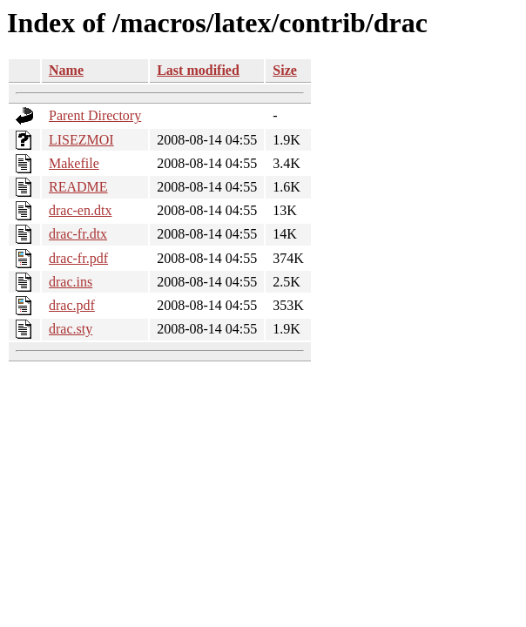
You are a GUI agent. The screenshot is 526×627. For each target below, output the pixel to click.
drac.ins (70, 281)
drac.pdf (72, 305)
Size (285, 70)
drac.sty (70, 328)
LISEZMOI (81, 139)
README (78, 186)
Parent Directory (95, 115)
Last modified (198, 70)
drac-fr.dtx (78, 233)
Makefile (74, 163)
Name (66, 70)
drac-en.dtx (80, 210)
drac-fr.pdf (78, 258)
